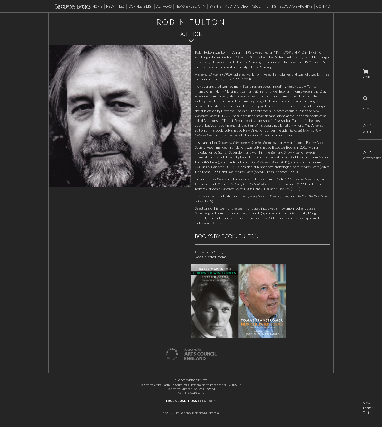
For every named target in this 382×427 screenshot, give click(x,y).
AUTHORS (370, 128)
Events (215, 6)
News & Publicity (190, 6)
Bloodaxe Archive (296, 6)
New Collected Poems (211, 257)
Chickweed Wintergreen (212, 252)
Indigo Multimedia (207, 413)
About (257, 6)
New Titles (115, 6)
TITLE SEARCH (369, 102)
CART (367, 74)
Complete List (140, 6)
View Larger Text (368, 408)
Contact (324, 6)
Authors (164, 6)
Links (271, 6)
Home (97, 6)
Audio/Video (236, 6)
